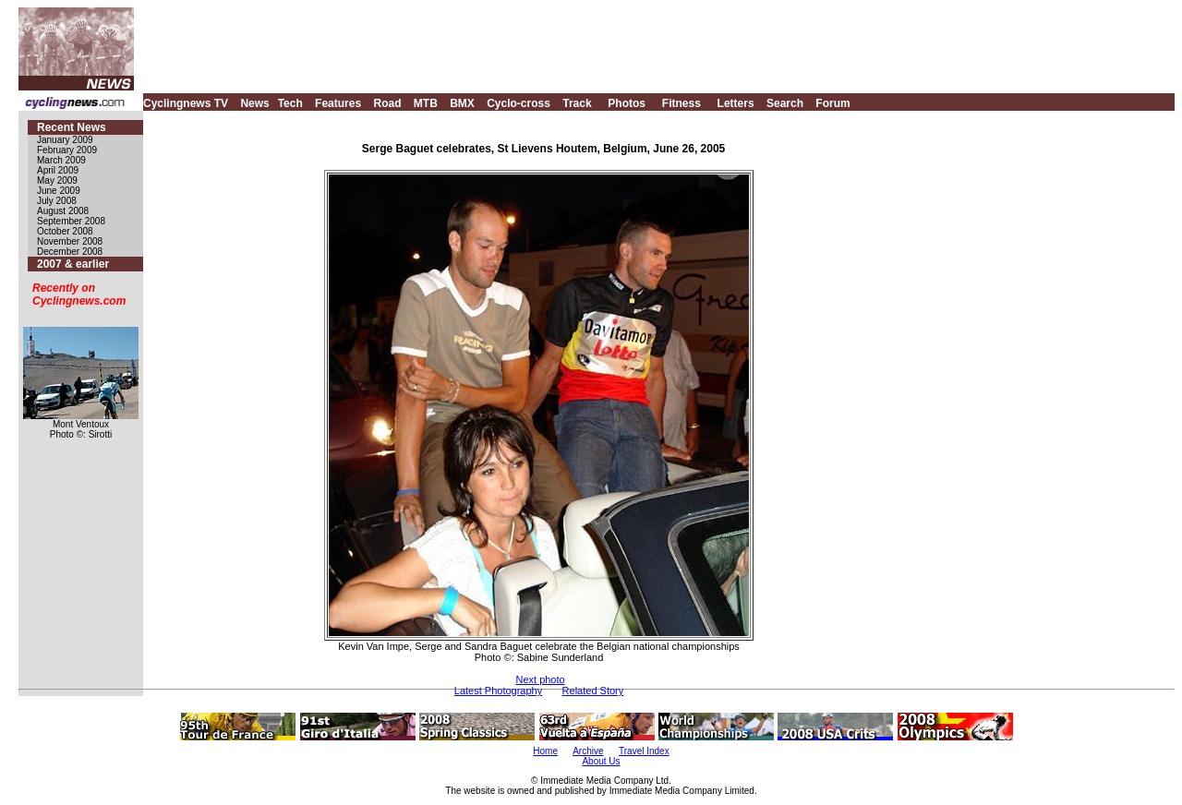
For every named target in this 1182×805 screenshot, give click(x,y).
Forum (832, 103)
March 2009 (61, 160)
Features (338, 103)
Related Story (593, 690)
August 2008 (63, 211)
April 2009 (57, 170)
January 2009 (65, 140)
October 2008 (65, 231)
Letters (736, 103)
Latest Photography (498, 690)
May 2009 (57, 180)
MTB (426, 103)
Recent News (71, 127)
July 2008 (57, 201)
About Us (601, 761)
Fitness (681, 103)
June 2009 (58, 191)
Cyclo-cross (518, 103)
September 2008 (71, 221)
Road (387, 103)
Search (784, 103)
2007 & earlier (73, 264)
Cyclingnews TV (185, 103)
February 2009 (67, 150)
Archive (588, 751)
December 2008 (70, 251)
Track (576, 103)
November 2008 (70, 241)
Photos (626, 103)
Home (545, 751)
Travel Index (644, 751)
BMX (462, 103)
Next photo (539, 679)
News (254, 103)
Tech (290, 103)
